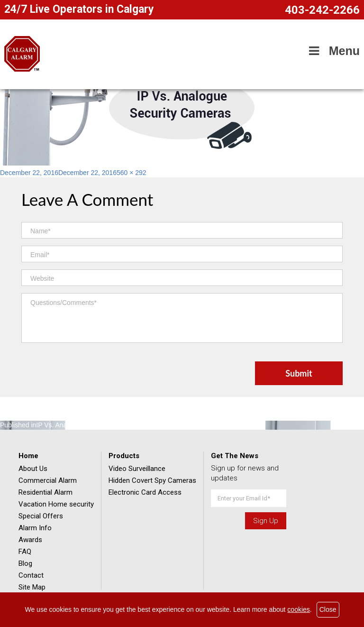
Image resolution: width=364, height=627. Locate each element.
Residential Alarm (45, 492)
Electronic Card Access (145, 492)
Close (328, 609)
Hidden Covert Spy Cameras (152, 480)
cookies (298, 609)
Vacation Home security (56, 504)
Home (28, 456)
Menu (333, 50)
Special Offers (40, 516)
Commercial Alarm (47, 480)
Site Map (32, 587)
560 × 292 (131, 172)
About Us (32, 468)
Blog (25, 563)
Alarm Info (35, 528)
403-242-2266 (322, 10)
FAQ (24, 551)
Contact (31, 575)
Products (124, 456)
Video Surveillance (137, 468)
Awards (30, 539)
